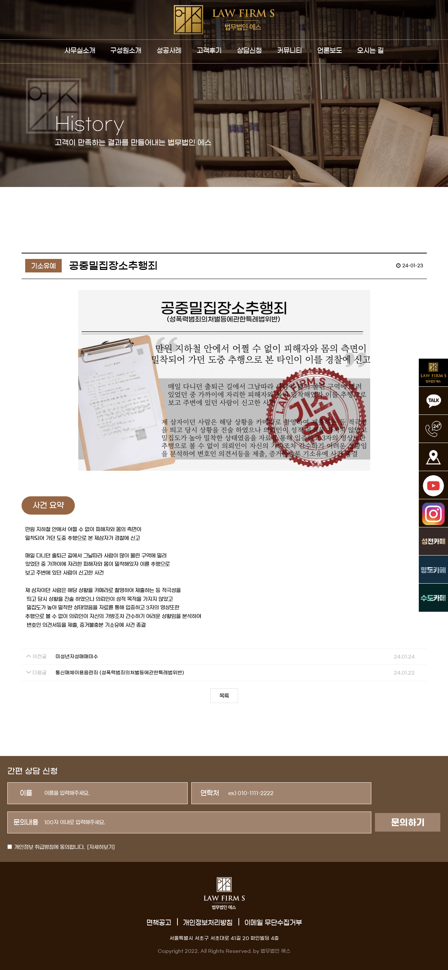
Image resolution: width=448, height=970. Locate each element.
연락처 (209, 793)
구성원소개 (125, 50)
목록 (224, 696)
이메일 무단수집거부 (273, 923)
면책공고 (158, 923)
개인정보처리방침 (208, 923)
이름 (26, 793)
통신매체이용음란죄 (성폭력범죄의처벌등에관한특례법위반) (119, 673)
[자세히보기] (101, 847)
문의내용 (26, 822)
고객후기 (209, 50)
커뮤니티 (289, 50)
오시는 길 (370, 50)
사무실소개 (79, 50)
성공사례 (169, 50)
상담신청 (249, 50)
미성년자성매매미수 (76, 656)
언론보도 (329, 50)
